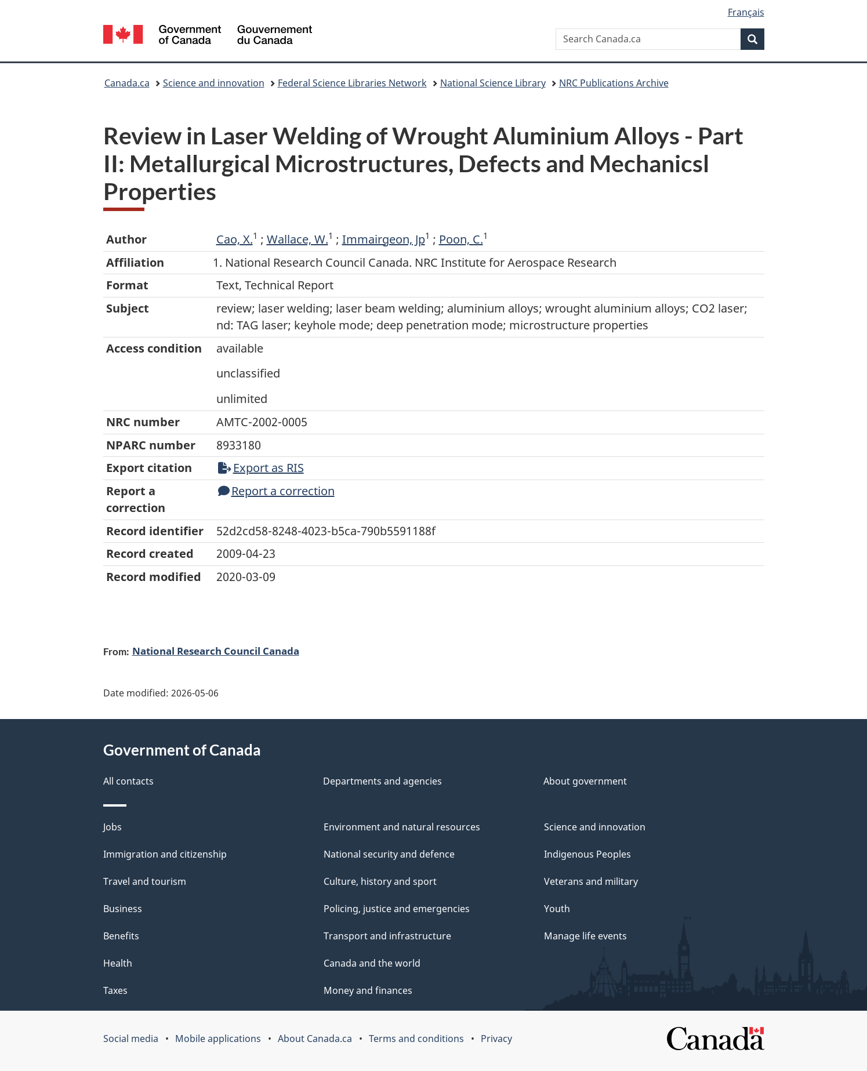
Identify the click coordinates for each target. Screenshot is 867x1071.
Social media (130, 1038)
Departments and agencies (382, 781)
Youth (557, 908)
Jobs (112, 827)
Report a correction (276, 491)
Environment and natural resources (402, 827)
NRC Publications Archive (614, 83)
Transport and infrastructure (387, 936)
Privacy (496, 1038)
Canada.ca (127, 83)
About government (585, 781)
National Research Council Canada (215, 651)
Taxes (115, 990)
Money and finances (368, 990)
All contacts (128, 781)
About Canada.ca (315, 1038)
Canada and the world (372, 963)
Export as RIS (261, 467)
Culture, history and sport (380, 881)
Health (117, 963)
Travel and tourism (144, 881)
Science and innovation (213, 83)
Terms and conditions (416, 1038)
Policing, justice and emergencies (397, 908)
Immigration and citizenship (165, 854)
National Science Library (493, 83)
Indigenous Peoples (587, 854)
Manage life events (585, 936)
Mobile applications (218, 1038)
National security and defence (389, 854)
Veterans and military (591, 881)
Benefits (121, 936)
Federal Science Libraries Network (352, 83)
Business (122, 908)
